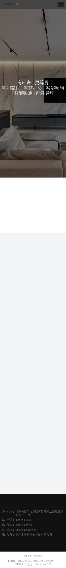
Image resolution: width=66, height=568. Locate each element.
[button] (61, 4)
